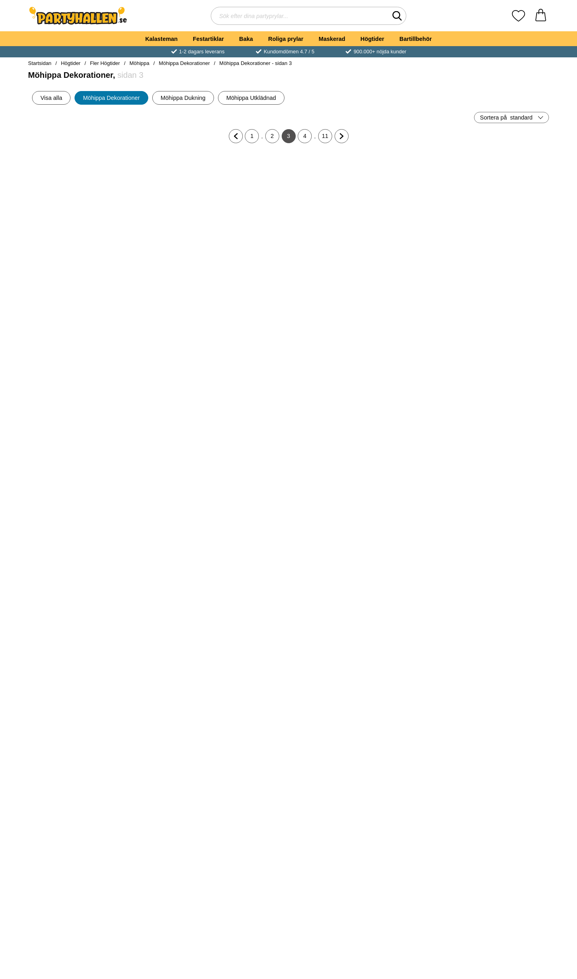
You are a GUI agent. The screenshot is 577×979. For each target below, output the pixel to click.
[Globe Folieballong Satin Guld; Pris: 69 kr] (332, 458)
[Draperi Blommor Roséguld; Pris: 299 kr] (245, 719)
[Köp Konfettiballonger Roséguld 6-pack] (332, 906)
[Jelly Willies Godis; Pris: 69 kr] (419, 719)
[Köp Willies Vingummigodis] (506, 775)
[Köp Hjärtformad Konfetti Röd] (245, 906)
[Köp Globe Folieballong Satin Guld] (332, 515)
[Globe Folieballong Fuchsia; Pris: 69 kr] (245, 458)
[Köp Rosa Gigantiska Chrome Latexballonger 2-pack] (506, 906)
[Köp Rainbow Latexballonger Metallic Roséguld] (70, 645)
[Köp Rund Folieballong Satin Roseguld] (506, 515)
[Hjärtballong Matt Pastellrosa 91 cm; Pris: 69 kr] (158, 328)
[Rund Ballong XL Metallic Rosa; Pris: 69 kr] (506, 589)
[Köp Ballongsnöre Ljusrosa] (332, 384)
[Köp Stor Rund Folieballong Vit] (332, 254)
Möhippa (139, 63)
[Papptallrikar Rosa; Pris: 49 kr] (158, 719)
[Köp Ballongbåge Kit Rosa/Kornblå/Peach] (506, 384)
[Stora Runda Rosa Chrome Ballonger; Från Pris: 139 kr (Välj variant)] (70, 458)
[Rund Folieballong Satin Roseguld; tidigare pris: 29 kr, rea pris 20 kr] (506, 458)
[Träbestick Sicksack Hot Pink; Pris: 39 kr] (70, 849)
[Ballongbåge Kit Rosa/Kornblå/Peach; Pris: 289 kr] (506, 328)
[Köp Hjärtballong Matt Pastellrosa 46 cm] (70, 254)
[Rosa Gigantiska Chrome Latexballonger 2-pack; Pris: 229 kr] (506, 849)
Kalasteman (161, 39)
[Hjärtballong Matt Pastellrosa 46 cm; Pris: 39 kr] (70, 198)
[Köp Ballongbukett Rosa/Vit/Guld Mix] (70, 775)
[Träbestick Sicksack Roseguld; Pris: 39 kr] (419, 849)
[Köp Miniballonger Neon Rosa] (158, 645)
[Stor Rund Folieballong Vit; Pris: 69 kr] (332, 198)
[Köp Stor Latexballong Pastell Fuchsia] (158, 254)
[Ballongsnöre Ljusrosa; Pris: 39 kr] (332, 328)
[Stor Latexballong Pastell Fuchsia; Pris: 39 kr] (158, 198)
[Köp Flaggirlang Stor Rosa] (419, 645)
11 (327, 138)
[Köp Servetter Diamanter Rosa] (158, 515)
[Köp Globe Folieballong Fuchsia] (245, 515)
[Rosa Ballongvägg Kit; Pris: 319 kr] (245, 328)
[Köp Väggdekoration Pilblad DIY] (332, 645)
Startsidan (39, 63)
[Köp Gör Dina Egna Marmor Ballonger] (419, 384)
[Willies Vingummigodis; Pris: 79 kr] (506, 719)
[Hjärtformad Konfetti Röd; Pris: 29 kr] (245, 849)
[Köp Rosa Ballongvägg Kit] (245, 384)
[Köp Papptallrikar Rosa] (158, 775)
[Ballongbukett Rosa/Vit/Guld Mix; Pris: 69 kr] (70, 719)
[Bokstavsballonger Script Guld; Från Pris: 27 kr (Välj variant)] (70, 328)
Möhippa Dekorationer (184, 63)
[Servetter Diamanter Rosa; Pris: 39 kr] (158, 458)
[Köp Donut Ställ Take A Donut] (332, 775)
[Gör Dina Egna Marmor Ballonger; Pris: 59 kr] (419, 328)
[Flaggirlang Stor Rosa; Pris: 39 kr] (419, 589)
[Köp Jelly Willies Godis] (419, 775)
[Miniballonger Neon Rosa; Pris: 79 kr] (158, 589)
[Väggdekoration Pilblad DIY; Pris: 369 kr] (332, 589)
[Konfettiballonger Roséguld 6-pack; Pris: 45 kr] (332, 849)
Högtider (372, 39)
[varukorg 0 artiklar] (541, 16)
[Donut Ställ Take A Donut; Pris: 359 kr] (332, 719)
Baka (246, 39)
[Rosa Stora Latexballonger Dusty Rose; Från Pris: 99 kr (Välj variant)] (158, 849)
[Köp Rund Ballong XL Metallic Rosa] (506, 645)
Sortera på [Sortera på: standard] (506, 117)
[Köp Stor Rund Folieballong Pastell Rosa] (419, 254)
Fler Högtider (105, 63)
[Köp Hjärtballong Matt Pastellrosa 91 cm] (158, 384)
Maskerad (332, 39)
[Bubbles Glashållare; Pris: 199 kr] (506, 198)
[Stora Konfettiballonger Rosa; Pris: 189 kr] (245, 198)
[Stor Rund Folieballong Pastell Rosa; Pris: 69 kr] (419, 198)
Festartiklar (208, 39)
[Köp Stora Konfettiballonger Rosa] (245, 254)
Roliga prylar (285, 39)
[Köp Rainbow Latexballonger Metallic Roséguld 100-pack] (419, 515)
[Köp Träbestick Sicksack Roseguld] (419, 906)
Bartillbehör (415, 39)
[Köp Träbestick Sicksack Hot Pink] (70, 906)
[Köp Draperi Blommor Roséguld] (245, 775)
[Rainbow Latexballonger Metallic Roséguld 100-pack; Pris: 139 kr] (419, 458)
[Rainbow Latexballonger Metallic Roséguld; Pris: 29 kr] (70, 589)
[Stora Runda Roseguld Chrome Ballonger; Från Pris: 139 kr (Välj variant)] (245, 589)
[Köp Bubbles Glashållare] (506, 254)
